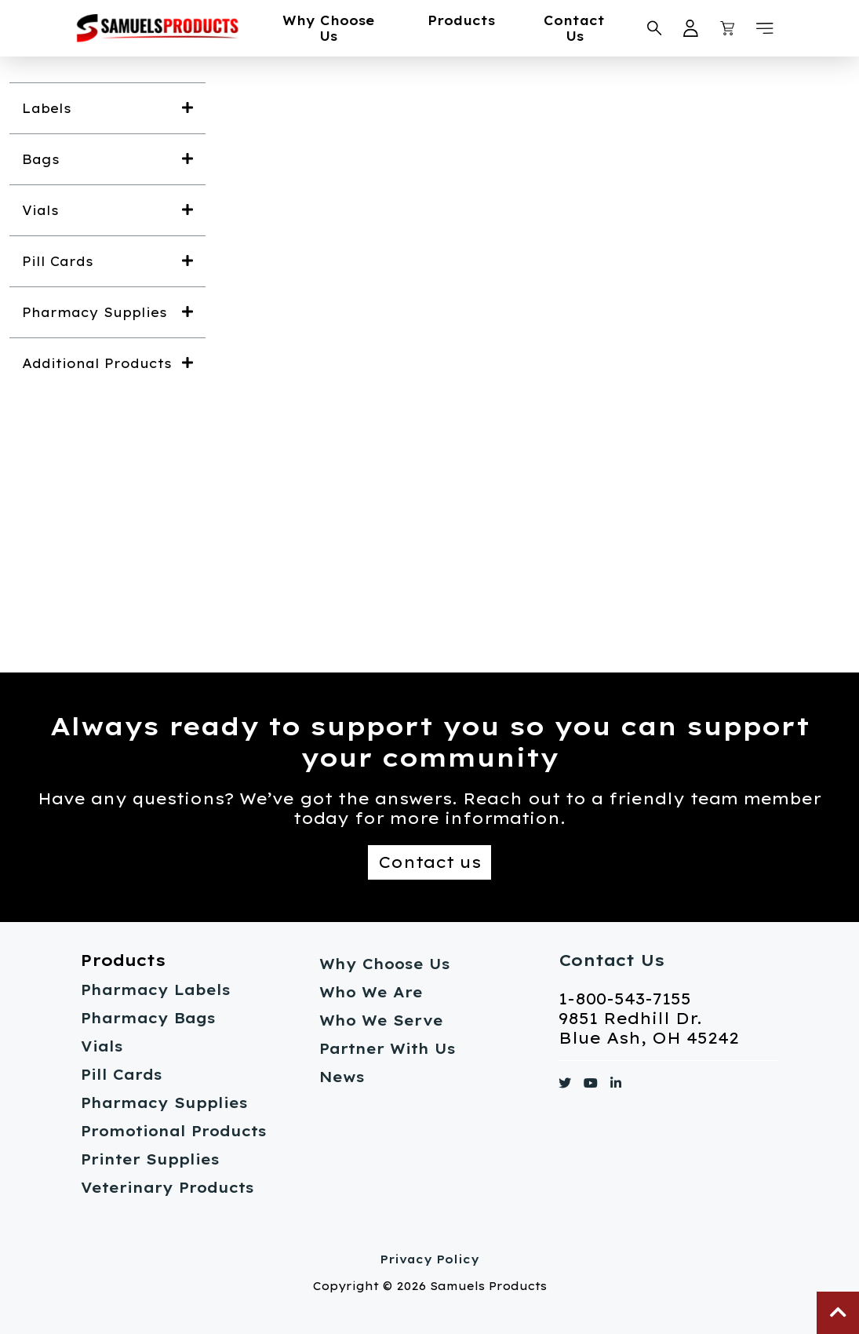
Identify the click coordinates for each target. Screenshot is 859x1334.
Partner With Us (387, 1049)
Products (461, 20)
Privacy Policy (429, 1259)
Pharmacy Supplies (164, 1103)
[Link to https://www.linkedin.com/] (615, 1086)
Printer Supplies (150, 1159)
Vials (102, 1046)
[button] (765, 28)
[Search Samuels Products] (654, 28)
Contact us (429, 862)
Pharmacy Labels (156, 990)
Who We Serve (381, 1020)
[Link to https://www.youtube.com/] (591, 1086)
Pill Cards (121, 1075)
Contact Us (574, 28)
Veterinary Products (167, 1188)
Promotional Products (174, 1131)
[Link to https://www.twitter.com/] (565, 1086)
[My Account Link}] (690, 28)
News (342, 1077)
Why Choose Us (328, 28)
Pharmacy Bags (148, 1018)
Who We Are (371, 992)
